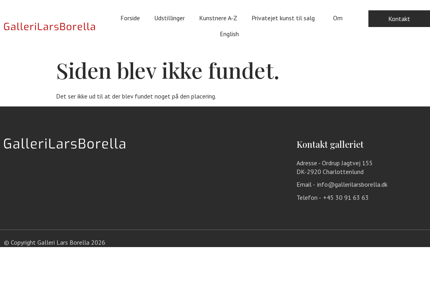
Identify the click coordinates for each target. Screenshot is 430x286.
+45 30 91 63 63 (346, 197)
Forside (130, 18)
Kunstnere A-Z (218, 18)
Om (338, 18)
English (231, 34)
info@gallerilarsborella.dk (352, 184)
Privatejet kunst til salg (285, 18)
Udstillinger (169, 18)
